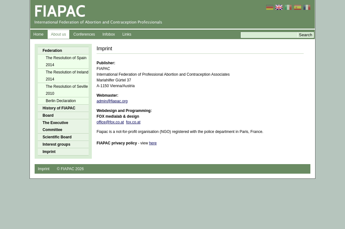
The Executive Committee (55, 126)
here (153, 143)
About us (58, 34)
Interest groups (56, 144)
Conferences (84, 34)
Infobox (108, 34)
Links (126, 34)
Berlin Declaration (61, 101)
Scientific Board (57, 137)
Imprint (49, 151)
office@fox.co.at (110, 122)
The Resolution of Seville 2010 (67, 90)
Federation (52, 50)
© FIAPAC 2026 (70, 169)
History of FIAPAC (59, 108)
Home (38, 34)
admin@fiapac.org (112, 101)
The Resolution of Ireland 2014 (67, 75)
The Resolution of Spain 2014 (66, 61)
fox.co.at (133, 122)
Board (48, 115)
